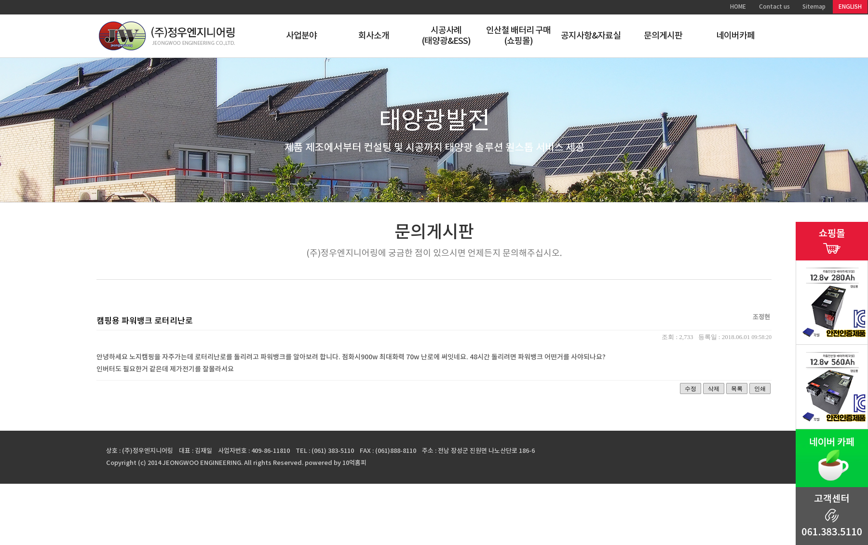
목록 (737, 388)
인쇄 (760, 388)
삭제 (713, 388)
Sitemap (814, 6)
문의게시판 (663, 36)
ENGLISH (850, 6)
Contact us (774, 6)
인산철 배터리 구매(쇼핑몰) (518, 36)
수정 (690, 388)
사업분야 (301, 36)
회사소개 (373, 36)
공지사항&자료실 (591, 36)
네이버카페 (735, 36)
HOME (738, 6)
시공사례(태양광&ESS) (446, 36)
